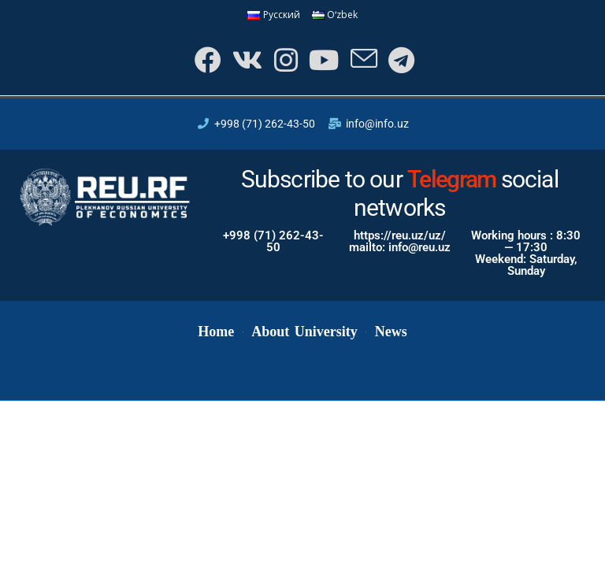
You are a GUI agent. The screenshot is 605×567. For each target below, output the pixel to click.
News (391, 332)
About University (304, 332)
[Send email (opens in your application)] (362, 60)
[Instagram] (284, 60)
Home (216, 332)
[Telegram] (401, 60)
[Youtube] (322, 60)
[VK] (245, 60)
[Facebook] (205, 60)
